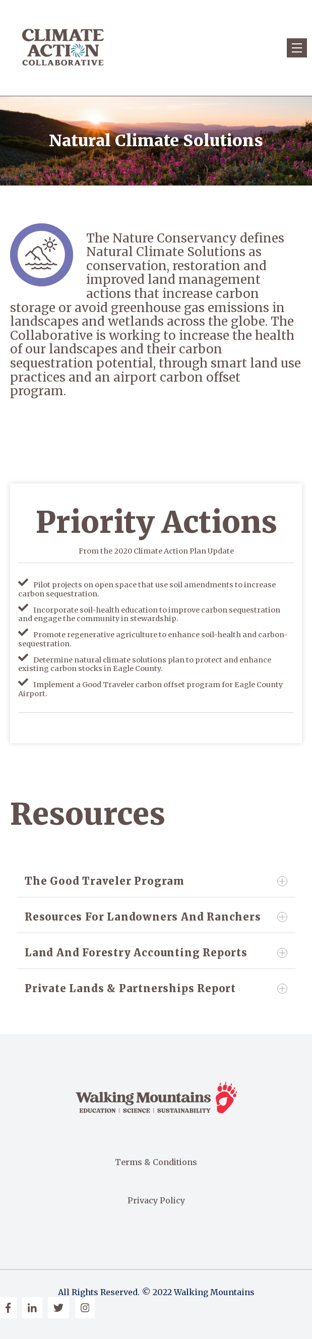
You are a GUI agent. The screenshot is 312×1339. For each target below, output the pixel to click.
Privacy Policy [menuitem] (156, 1200)
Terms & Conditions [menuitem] (156, 1162)
